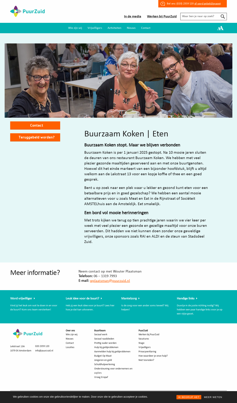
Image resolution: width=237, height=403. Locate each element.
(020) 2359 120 (185, 3)
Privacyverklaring (147, 351)
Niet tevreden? (146, 360)
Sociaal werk (100, 334)
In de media (132, 16)
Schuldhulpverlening (104, 364)
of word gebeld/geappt (207, 3)
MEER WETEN (213, 397)
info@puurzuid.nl (44, 350)
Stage (141, 343)
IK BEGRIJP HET (189, 397)
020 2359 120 (42, 346)
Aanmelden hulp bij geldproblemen (112, 351)
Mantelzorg (129, 298)
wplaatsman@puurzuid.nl (110, 281)
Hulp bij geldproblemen (106, 347)
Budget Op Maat (103, 356)
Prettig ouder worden (105, 343)
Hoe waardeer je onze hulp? (153, 356)
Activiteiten (114, 28)
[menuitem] (75, 28)
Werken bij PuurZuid (162, 16)
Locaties (70, 347)
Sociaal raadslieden (104, 338)
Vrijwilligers (95, 28)
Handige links (185, 298)
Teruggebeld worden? (37, 137)
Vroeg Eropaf (101, 377)
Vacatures (143, 338)
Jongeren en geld (103, 360)
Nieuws (131, 28)
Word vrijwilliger (21, 298)
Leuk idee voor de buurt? (82, 298)
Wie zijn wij (75, 28)
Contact (145, 28)
